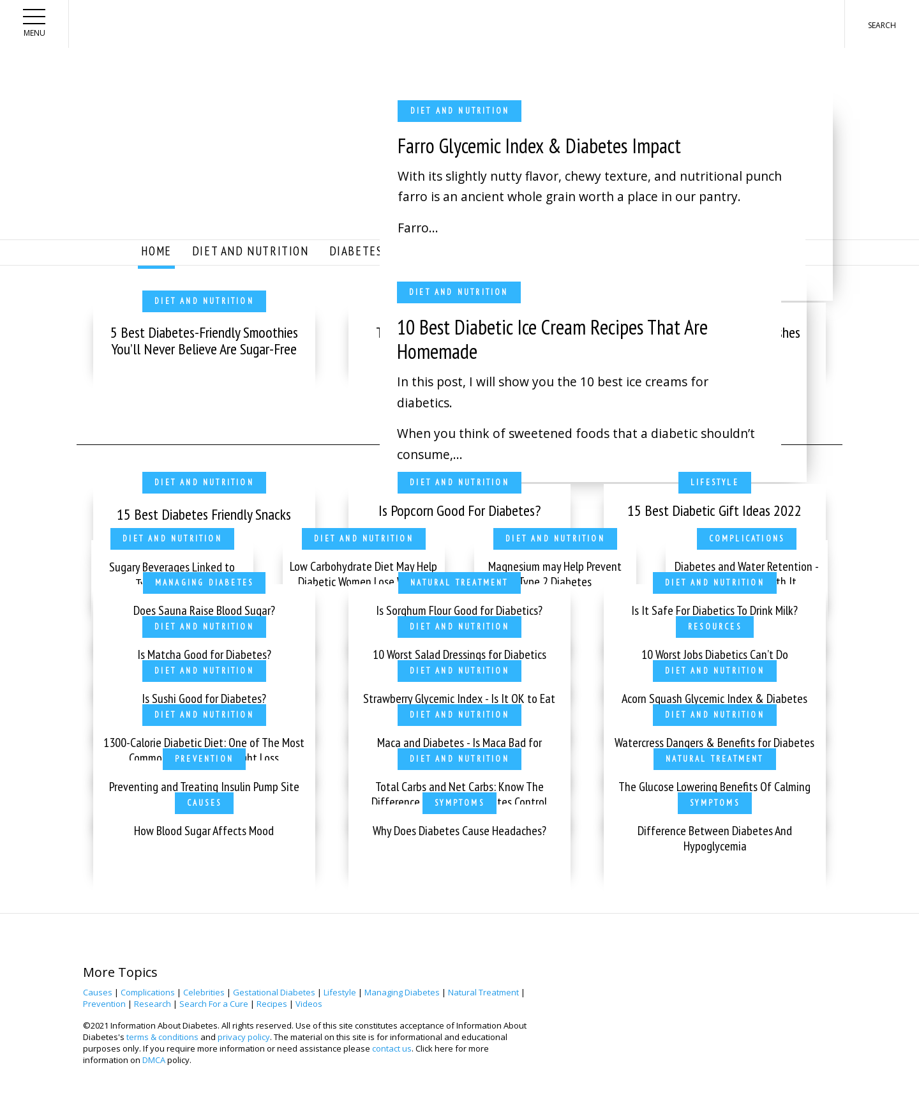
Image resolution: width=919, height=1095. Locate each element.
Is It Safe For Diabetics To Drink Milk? (714, 610)
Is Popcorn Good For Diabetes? (459, 510)
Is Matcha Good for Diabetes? (204, 654)
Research (152, 1003)
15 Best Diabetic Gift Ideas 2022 (714, 510)
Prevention (104, 1003)
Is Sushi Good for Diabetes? (204, 698)
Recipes (272, 1003)
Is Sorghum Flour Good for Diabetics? (459, 610)
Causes (97, 992)
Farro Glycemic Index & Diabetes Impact (539, 145)
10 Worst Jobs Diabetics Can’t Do (714, 654)
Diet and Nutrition (250, 251)
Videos (308, 1003)
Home (156, 251)
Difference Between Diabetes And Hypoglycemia (715, 838)
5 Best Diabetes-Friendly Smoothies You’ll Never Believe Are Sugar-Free (204, 340)
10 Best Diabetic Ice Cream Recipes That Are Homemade (552, 339)
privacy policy (244, 1037)
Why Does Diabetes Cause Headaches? (459, 830)
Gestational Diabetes (274, 992)
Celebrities (204, 992)
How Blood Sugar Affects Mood (204, 830)
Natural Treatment (483, 992)
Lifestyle (340, 992)
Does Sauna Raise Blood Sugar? (204, 610)
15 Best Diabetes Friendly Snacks (204, 514)
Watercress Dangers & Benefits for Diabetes (714, 742)
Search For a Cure (213, 1003)
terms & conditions (162, 1037)
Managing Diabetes (402, 992)
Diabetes (356, 251)
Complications (148, 992)
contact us (392, 1048)
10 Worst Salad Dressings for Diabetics (459, 654)
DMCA (153, 1060)
